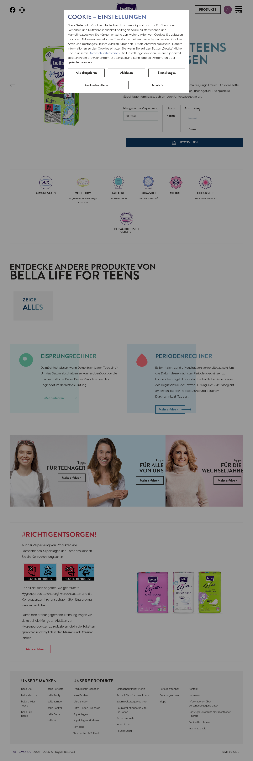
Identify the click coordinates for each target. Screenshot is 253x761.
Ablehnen (126, 72)
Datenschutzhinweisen (104, 53)
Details (155, 85)
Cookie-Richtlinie (96, 85)
